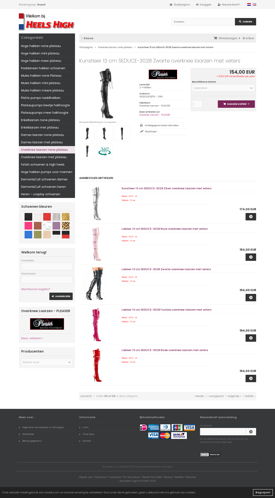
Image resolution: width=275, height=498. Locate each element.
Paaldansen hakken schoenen (43, 68)
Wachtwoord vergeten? (35, 289)
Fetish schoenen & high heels (42, 164)
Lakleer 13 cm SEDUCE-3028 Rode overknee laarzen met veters (165, 350)
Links (84, 427)
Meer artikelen (31, 338)
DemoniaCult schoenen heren (43, 187)
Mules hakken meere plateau (42, 90)
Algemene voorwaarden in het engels (41, 427)
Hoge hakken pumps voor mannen (46, 172)
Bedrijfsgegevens (30, 441)
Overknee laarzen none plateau (44, 150)
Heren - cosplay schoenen (40, 194)
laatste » (250, 396)
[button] (223, 88)
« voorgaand (216, 396)
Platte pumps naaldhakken (41, 98)
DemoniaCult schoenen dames (44, 179)
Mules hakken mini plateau (40, 83)
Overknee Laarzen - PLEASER (154, 114)
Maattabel (151, 131)
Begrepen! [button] (263, 492)
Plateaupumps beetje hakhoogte (45, 105)
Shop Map (86, 434)
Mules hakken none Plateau (41, 75)
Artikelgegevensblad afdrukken (162, 125)
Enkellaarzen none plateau (40, 120)
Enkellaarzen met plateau (40, 127)
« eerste (199, 396)
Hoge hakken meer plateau (41, 61)
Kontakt (85, 441)
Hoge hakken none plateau (41, 46)
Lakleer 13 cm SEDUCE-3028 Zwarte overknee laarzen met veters (166, 269)
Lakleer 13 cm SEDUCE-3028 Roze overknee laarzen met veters (165, 229)
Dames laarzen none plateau (42, 135)
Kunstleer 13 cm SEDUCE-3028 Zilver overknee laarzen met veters (166, 188)
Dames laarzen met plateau (42, 142)
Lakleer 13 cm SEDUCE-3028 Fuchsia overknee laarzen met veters (166, 310)
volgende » (234, 396)
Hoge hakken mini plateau (40, 53)
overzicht (86, 396)
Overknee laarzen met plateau (44, 157)
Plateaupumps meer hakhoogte (44, 113)
